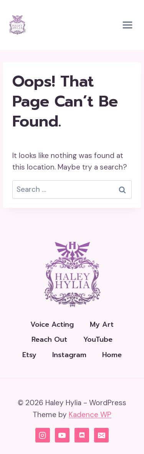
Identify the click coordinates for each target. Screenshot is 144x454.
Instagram (69, 354)
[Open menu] (127, 25)
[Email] (101, 435)
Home (112, 354)
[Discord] (81, 435)
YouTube (98, 339)
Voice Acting (52, 324)
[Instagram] (42, 435)
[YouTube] (62, 435)
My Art (102, 324)
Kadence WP (90, 414)
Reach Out (49, 339)
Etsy (29, 354)
